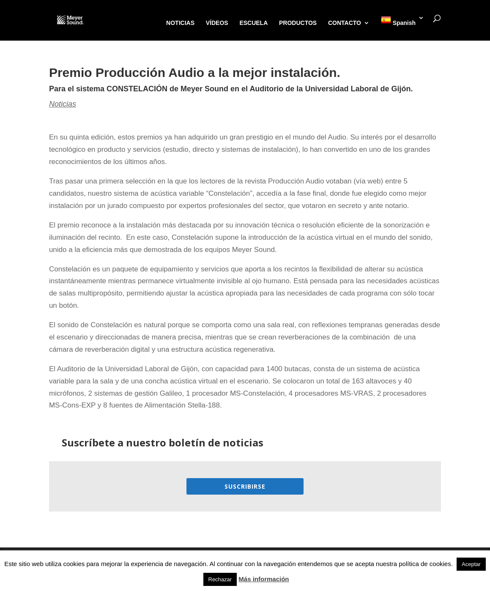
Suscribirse (245, 486)
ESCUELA (253, 23)
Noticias (62, 104)
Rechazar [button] (220, 579)
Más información (263, 579)
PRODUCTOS (298, 23)
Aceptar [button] (471, 564)
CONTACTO (344, 23)
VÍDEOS (217, 23)
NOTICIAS (180, 23)
